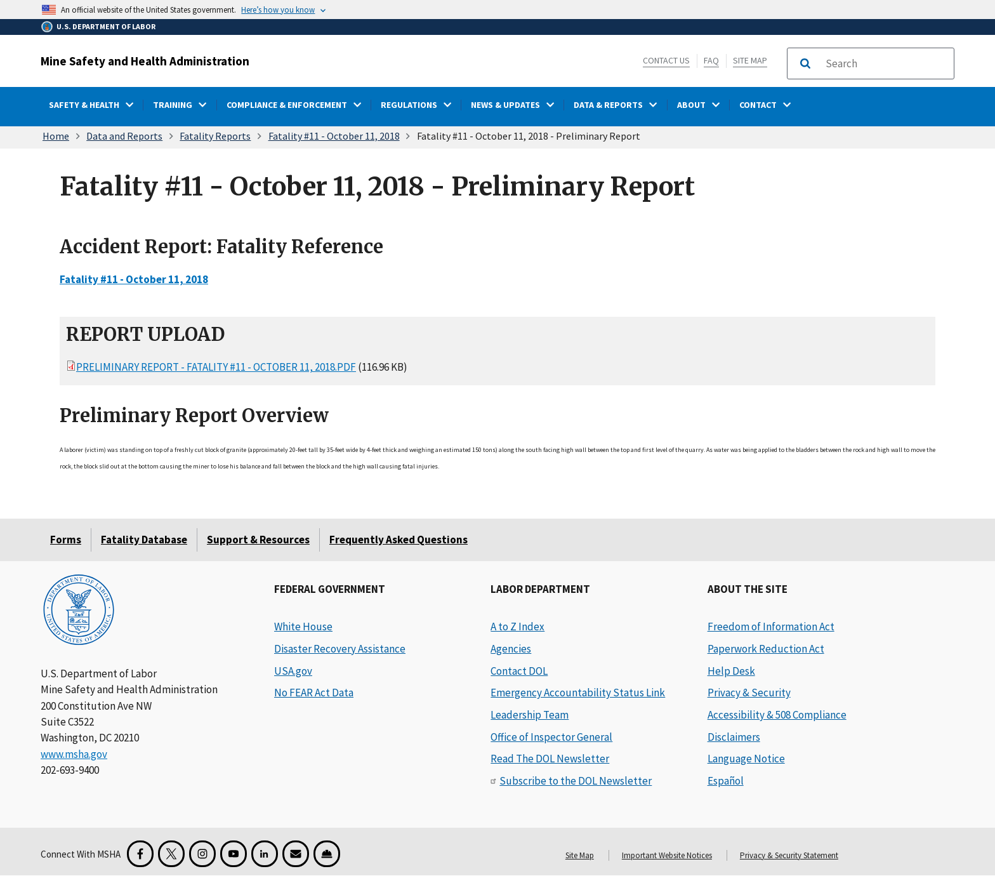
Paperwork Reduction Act (766, 649)
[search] (885, 63)
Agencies (511, 649)
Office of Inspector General (551, 737)
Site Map (750, 60)
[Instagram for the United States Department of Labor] (202, 853)
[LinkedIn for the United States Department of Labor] (264, 853)
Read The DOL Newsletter (550, 759)
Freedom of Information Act (771, 627)
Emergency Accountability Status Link (578, 693)
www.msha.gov (74, 754)
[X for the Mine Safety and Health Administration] (171, 853)
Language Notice (746, 759)
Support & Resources (258, 540)
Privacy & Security (749, 693)
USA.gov (293, 671)
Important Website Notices (667, 855)
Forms (65, 540)
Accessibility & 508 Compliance (777, 715)
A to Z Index (517, 627)
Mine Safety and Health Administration (145, 61)
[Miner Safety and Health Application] (326, 853)
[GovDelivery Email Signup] (295, 853)
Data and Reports (124, 135)
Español (726, 781)
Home (56, 135)
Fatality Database (144, 540)
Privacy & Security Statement (789, 855)
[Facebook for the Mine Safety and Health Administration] (140, 853)
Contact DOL (519, 671)
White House (303, 627)
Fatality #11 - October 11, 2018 (334, 135)
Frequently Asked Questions (398, 540)
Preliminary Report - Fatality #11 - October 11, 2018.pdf (216, 367)
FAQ (711, 60)
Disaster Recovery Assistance (339, 649)
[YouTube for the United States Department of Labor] (233, 853)
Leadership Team (530, 715)
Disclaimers (734, 737)
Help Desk (731, 671)
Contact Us (666, 60)
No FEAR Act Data (313, 693)
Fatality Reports (215, 135)
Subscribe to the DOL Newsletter (575, 781)
